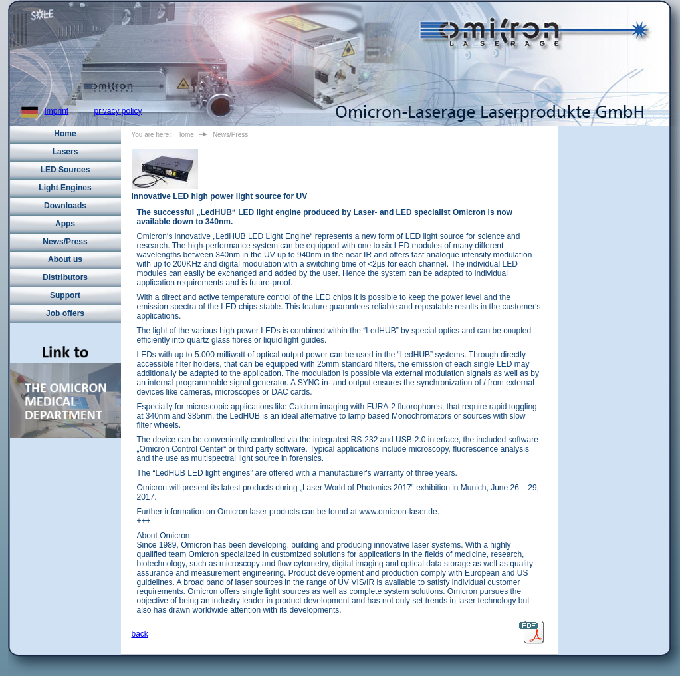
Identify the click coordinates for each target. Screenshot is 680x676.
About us (65, 259)
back (140, 634)
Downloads (65, 205)
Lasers (65, 151)
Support (65, 295)
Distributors (65, 277)
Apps (65, 223)
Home (65, 133)
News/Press (65, 241)
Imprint (57, 111)
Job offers (65, 313)
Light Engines (65, 187)
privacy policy (118, 111)
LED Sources (65, 169)
